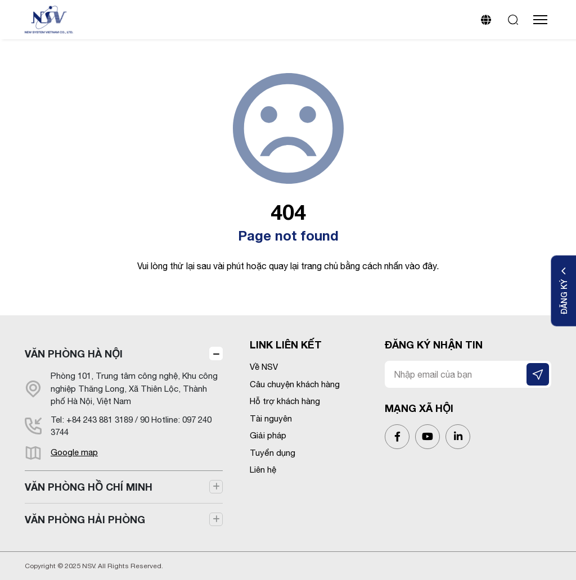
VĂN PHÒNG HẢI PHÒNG (85, 519)
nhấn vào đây (410, 266)
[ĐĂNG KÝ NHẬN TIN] (537, 374)
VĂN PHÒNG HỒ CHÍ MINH (88, 487)
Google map (74, 452)
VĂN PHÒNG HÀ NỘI (74, 353)
